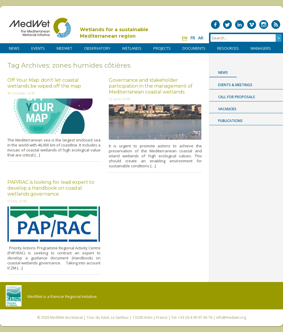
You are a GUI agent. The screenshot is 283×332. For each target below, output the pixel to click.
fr (192, 38)
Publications (230, 120)
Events (38, 48)
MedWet (40, 28)
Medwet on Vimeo (251, 24)
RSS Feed (275, 24)
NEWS (14, 48)
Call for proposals (236, 96)
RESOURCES (228, 48)
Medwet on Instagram (263, 24)
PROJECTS (162, 48)
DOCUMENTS (193, 48)
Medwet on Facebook (215, 24)
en (184, 38)
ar (200, 38)
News (223, 72)
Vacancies (227, 108)
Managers (261, 48)
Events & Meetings (235, 84)
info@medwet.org (231, 317)
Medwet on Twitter (227, 24)
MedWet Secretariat (66, 317)
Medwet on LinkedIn (239, 24)
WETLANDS (132, 48)
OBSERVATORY (97, 48)
